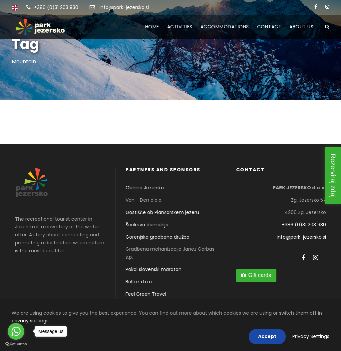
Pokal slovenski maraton (153, 269)
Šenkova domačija (147, 224)
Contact (269, 26)
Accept (267, 336)
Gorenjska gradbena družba (157, 237)
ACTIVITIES (179, 26)
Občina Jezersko (145, 187)
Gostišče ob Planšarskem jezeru (162, 212)
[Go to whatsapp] (16, 331)
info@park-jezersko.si (124, 7)
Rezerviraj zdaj (333, 175)
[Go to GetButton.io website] (16, 344)
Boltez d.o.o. (139, 281)
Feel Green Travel (146, 294)
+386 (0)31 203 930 (56, 7)
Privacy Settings (310, 336)
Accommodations (224, 26)
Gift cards (259, 275)
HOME (152, 26)
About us (301, 26)
